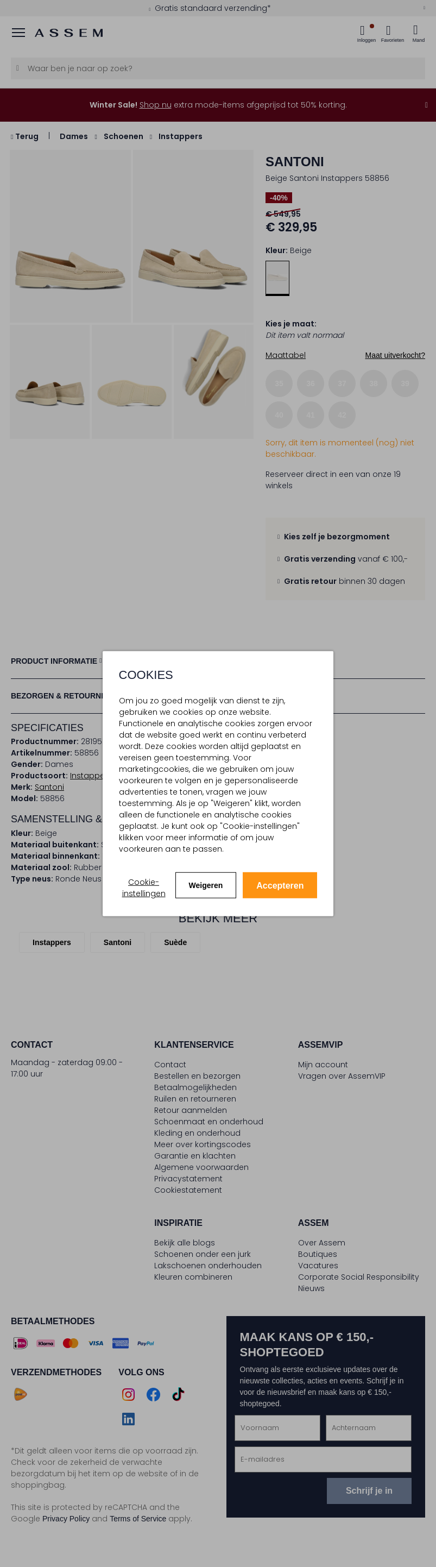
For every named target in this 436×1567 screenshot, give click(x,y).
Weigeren (206, 884)
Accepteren (280, 885)
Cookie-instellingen (144, 888)
